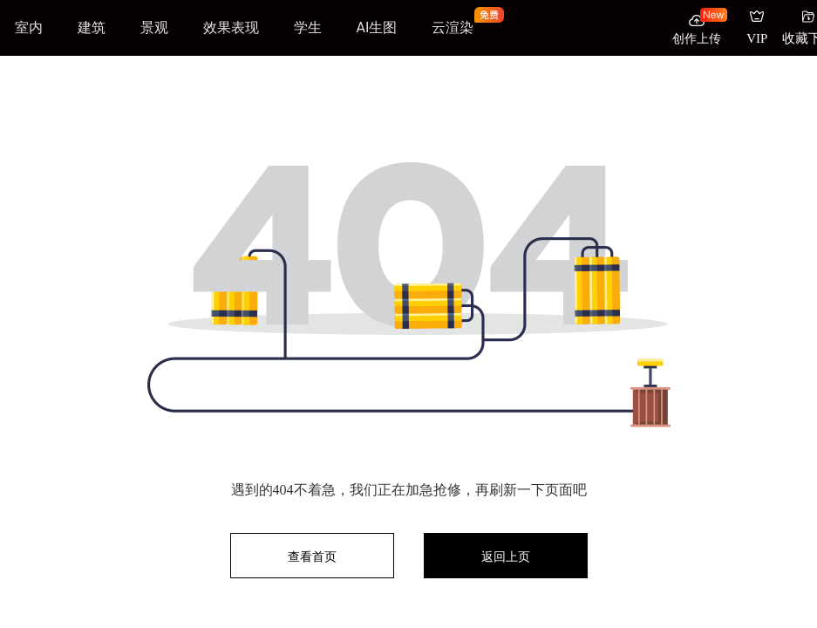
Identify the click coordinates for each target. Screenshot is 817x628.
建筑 (92, 27)
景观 (154, 27)
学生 (308, 27)
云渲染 (452, 27)
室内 (29, 27)
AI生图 (377, 27)
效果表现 (231, 27)
